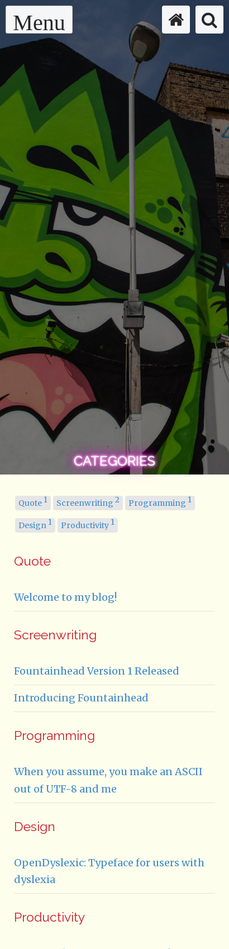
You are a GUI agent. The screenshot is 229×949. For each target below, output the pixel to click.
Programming (160, 502)
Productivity (88, 524)
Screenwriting (88, 502)
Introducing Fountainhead (81, 697)
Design (35, 524)
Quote (32, 502)
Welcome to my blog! (65, 597)
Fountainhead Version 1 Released (96, 671)
